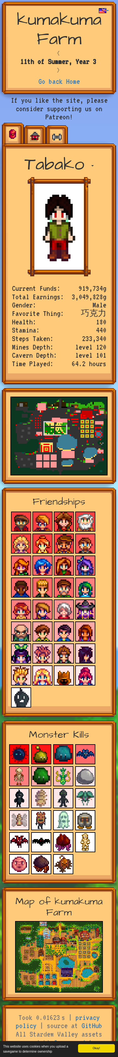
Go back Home (59, 81)
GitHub (91, 1026)
